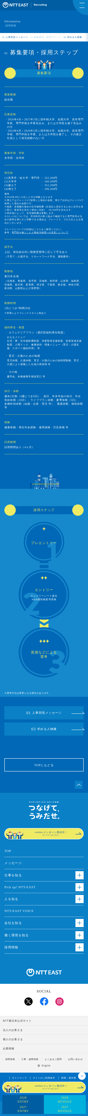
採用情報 (10, 1059)
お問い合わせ (75, 1059)
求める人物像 (73, 37)
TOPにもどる (44, 765)
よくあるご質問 (53, 1059)
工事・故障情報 (30, 1059)
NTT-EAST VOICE (19, 911)
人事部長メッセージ (15, 37)
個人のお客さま (13, 1039)
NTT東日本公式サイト (17, 1020)
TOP (7, 851)
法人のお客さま (13, 1030)
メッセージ (13, 863)
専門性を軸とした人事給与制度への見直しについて (40, 232)
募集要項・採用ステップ (46, 37)
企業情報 (8, 1048)
